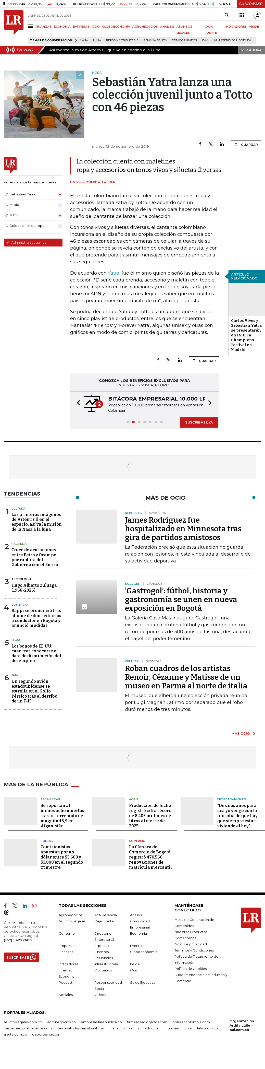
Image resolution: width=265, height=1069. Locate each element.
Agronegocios (70, 915)
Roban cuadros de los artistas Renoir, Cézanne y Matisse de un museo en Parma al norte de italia (186, 677)
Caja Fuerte (104, 921)
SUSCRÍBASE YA (199, 422)
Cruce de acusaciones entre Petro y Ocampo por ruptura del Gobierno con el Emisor (35, 557)
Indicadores (68, 964)
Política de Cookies (190, 969)
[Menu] (31, 26)
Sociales (66, 995)
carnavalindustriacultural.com (81, 1028)
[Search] (226, 15)
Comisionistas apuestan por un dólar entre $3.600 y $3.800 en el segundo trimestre (62, 857)
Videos (100, 995)
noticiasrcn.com (179, 1028)
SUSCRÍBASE (250, 4)
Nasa (84, 40)
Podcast (65, 982)
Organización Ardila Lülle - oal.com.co (242, 1025)
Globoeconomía (143, 952)
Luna (97, 40)
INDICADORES (236, 26)
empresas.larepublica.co (101, 1022)
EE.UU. (16, 640)
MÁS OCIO (241, 733)
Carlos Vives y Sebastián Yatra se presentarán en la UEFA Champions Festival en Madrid (246, 335)
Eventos (136, 946)
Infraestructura (106, 964)
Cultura (18, 508)
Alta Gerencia (105, 915)
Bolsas (47, 841)
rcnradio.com (149, 1028)
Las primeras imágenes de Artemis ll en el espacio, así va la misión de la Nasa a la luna (36, 522)
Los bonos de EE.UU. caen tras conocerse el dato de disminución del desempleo (36, 653)
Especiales (103, 946)
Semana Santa (155, 40)
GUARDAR (246, 145)
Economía (138, 933)
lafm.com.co (207, 1028)
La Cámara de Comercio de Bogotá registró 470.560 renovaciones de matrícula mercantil (150, 857)
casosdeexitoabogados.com (28, 1028)
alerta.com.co (15, 1034)
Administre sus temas (26, 242)
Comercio (19, 604)
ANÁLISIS (167, 26)
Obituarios (103, 970)
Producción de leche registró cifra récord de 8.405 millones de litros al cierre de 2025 (150, 815)
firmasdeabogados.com (147, 1022)
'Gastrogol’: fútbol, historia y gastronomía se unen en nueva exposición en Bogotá (181, 599)
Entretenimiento (231, 799)
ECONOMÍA (62, 26)
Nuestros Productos (190, 932)
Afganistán (50, 799)
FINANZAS (43, 26)
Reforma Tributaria (122, 40)
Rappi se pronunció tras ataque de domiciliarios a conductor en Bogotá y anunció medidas (36, 618)
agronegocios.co (61, 1022)
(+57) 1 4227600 (18, 940)
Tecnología (21, 579)
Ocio (134, 970)
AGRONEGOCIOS (145, 26)
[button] (77, 404)
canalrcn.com (121, 1028)
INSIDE (254, 26)
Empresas (67, 946)
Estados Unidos (184, 40)
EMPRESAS (81, 26)
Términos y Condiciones (194, 950)
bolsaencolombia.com (191, 1022)
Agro (133, 799)
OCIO (96, 26)
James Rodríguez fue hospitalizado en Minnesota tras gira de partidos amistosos (183, 528)
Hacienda (19, 544)
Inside (135, 964)
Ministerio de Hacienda (232, 40)
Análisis (136, 915)
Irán (205, 40)
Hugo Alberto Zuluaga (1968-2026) (34, 588)
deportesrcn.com (46, 1034)
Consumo (67, 933)
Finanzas (66, 952)
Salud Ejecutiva (142, 982)
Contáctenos (185, 938)
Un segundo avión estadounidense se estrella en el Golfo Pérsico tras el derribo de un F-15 (34, 691)
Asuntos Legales (72, 921)
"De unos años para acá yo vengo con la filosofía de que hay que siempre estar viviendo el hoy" (237, 815)
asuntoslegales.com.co (23, 1022)
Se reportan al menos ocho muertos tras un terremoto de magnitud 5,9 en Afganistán (62, 815)
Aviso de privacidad (190, 944)
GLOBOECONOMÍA (116, 26)
